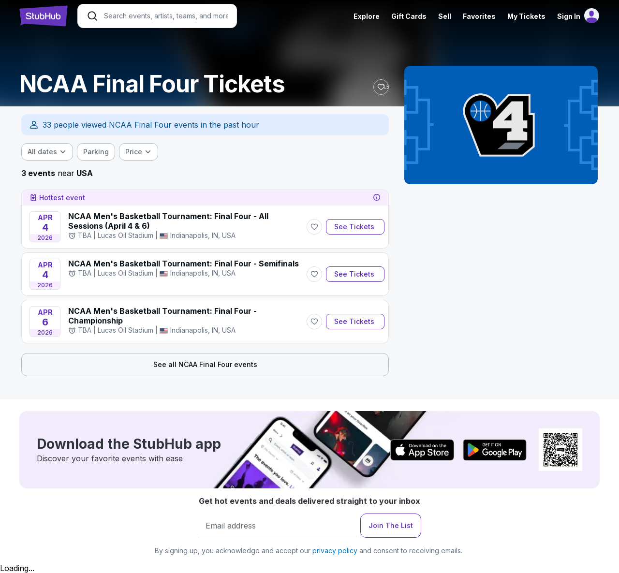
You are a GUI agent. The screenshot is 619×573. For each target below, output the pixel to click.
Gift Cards (409, 16)
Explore (367, 16)
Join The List (390, 525)
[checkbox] (96, 152)
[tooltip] (377, 197)
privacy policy (334, 550)
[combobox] (47, 152)
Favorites (479, 16)
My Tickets (526, 16)
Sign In (568, 16)
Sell (444, 16)
